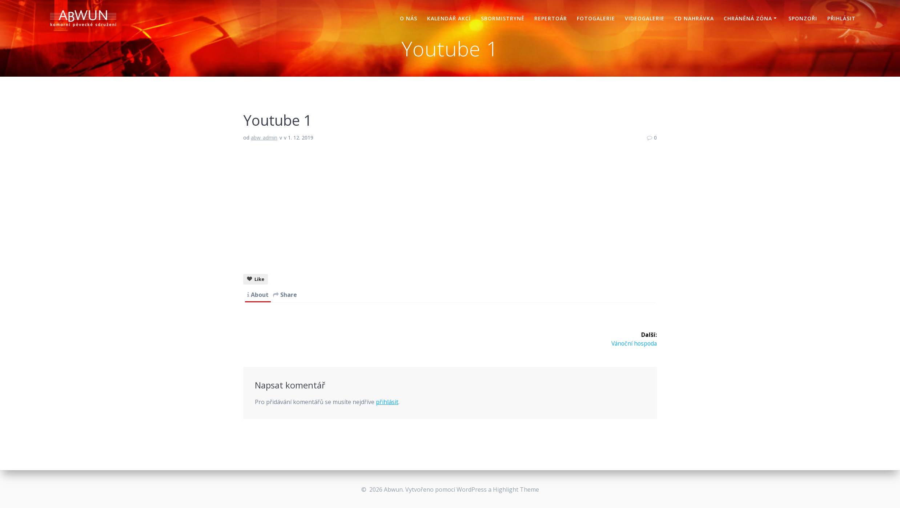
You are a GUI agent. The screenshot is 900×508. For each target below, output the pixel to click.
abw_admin (264, 137)
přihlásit (387, 411)
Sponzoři (802, 18)
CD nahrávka (694, 18)
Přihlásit (841, 18)
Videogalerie (644, 18)
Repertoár (550, 18)
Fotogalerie (596, 18)
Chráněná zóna (748, 18)
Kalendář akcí (449, 18)
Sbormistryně (503, 18)
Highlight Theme (516, 489)
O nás (408, 18)
